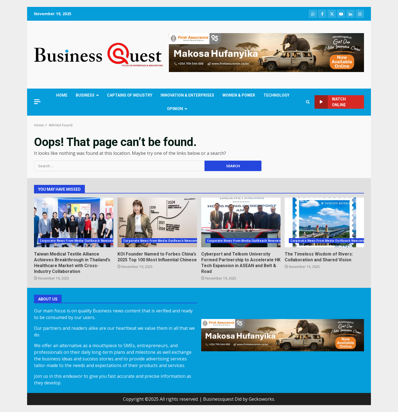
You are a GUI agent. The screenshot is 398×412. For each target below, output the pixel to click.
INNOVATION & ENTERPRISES (187, 95)
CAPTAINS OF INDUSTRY (129, 95)
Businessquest (218, 399)
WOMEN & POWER (238, 95)
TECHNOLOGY (276, 95)
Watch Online (330, 102)
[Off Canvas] (37, 101)
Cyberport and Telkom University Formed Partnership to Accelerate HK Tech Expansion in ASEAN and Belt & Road (241, 222)
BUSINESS (85, 95)
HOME (61, 95)
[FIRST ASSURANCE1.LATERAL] (266, 52)
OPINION (175, 109)
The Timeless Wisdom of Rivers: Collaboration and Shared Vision (324, 222)
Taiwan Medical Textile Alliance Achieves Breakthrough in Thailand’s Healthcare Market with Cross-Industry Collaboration (73, 222)
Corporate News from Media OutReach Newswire (78, 241)
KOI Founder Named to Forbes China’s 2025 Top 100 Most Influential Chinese (157, 222)
